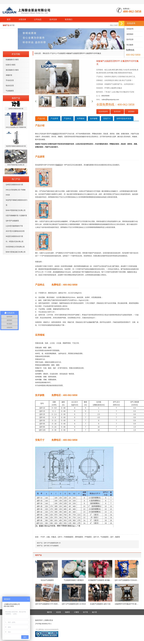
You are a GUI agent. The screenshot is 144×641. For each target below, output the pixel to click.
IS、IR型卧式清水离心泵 (14, 241)
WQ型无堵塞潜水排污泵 (14, 236)
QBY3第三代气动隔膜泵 (51, 545)
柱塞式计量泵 (10, 65)
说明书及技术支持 (123, 118)
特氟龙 (53, 537)
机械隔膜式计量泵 (12, 59)
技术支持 (53, 19)
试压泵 (58, 612)
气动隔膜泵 (10, 91)
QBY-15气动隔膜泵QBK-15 (52, 543)
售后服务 (129, 45)
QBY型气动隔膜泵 (12, 221)
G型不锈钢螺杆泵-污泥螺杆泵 (16, 215)
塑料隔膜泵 (79, 537)
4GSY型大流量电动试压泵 (15, 231)
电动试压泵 (10, 85)
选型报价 (131, 111)
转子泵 (85, 612)
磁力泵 (94, 612)
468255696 (105, 96)
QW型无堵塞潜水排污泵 (14, 185)
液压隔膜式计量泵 (12, 70)
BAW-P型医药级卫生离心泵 (16, 210)
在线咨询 (129, 29)
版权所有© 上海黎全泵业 (44, 620)
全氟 (48, 537)
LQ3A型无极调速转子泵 (14, 226)
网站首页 (46, 53)
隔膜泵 (117, 537)
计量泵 (76, 612)
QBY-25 (96, 537)
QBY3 (60, 537)
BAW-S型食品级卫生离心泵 (16, 252)
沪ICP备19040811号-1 (43, 624)
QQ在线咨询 (103, 111)
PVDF (43, 537)
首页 (8, 19)
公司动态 (37, 19)
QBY (112, 537)
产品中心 (53, 53)
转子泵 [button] (12, 25)
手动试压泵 (10, 80)
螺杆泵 (49, 612)
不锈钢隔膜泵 (68, 537)
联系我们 (68, 19)
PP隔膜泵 (88, 537)
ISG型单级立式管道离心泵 (15, 247)
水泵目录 (22, 19)
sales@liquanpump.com (110, 99)
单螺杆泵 (9, 75)
